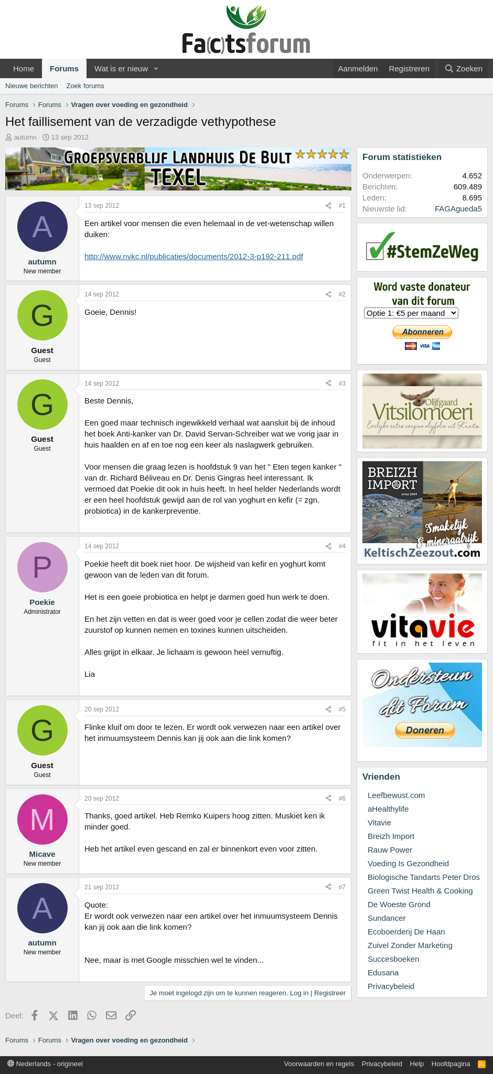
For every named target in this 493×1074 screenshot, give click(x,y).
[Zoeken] (463, 68)
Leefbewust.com (396, 795)
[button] (156, 68)
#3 (342, 383)
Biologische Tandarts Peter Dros (424, 877)
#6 (342, 798)
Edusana (383, 972)
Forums (64, 68)
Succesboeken (393, 958)
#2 (342, 294)
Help (417, 1064)
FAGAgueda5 (458, 208)
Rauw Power (390, 849)
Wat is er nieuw (121, 68)
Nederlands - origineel (45, 1064)
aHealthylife (388, 808)
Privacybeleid (391, 986)
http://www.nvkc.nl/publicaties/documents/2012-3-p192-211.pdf (193, 256)
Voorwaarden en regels (319, 1064)
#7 (342, 887)
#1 (342, 205)
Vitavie (379, 822)
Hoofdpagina (451, 1064)
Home (23, 68)
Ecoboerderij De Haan (406, 931)
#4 (342, 546)
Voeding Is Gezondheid (408, 863)
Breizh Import (391, 836)
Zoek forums (85, 86)
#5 (342, 709)
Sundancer (387, 917)
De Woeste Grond (399, 904)
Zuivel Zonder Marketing (410, 945)
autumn (25, 137)
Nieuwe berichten (31, 86)
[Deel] (328, 206)
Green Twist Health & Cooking (420, 890)
